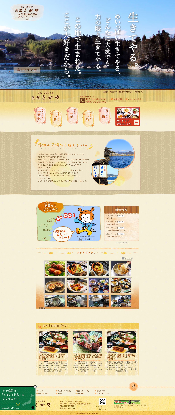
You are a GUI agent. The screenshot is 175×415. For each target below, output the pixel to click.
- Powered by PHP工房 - (121, 242)
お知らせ (109, 218)
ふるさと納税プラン (113, 224)
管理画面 (42, 308)
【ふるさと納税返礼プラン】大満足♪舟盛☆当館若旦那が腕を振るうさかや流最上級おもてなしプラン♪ (87, 357)
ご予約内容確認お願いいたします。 (117, 230)
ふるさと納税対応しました (115, 236)
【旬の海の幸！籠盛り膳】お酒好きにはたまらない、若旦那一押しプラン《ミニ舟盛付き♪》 (121, 357)
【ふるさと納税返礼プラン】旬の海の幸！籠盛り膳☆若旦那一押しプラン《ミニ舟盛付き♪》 (53, 357)
